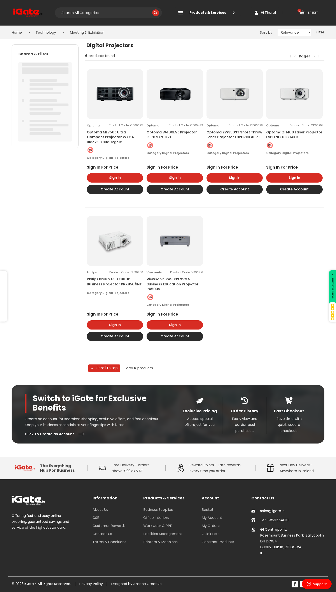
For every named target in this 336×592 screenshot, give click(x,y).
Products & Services (206, 12)
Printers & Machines (160, 541)
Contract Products (218, 541)
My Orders (211, 525)
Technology (46, 32)
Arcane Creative (147, 583)
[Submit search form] (155, 12)
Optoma (93, 125)
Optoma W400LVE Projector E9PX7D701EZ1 (172, 135)
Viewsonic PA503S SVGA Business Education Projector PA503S (173, 284)
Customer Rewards (109, 525)
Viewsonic (154, 272)
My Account (212, 517)
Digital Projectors (115, 158)
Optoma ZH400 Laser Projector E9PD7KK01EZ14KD (294, 135)
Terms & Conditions (109, 541)
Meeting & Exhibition (87, 32)
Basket (208, 509)
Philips (92, 272)
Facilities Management (162, 533)
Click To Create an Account (55, 434)
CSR (96, 517)
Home (17, 32)
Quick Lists (210, 533)
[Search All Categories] (108, 12)
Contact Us (102, 533)
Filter (320, 32)
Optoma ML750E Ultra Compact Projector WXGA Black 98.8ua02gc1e (110, 137)
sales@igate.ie (272, 510)
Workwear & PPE (157, 525)
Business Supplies (158, 509)
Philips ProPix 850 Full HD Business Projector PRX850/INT (114, 282)
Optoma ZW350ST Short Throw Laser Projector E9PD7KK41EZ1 (234, 135)
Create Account (115, 189)
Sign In (115, 177)
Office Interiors (156, 517)
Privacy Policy (91, 584)
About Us (100, 509)
